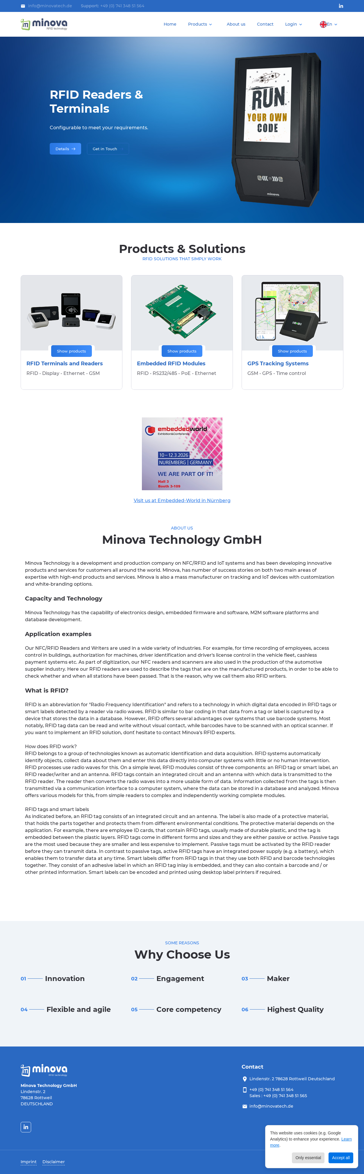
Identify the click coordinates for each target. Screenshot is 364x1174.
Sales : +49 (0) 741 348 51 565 (278, 1095)
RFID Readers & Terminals (96, 101)
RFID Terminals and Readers (64, 363)
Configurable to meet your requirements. (99, 127)
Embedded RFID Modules (171, 363)
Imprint (29, 1161)
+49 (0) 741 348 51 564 (122, 5)
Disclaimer (53, 1161)
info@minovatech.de (271, 1106)
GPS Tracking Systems (278, 363)
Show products (71, 351)
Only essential (308, 1157)
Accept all (341, 1157)
